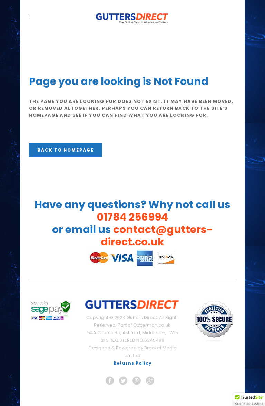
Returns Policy (133, 363)
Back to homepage (65, 150)
